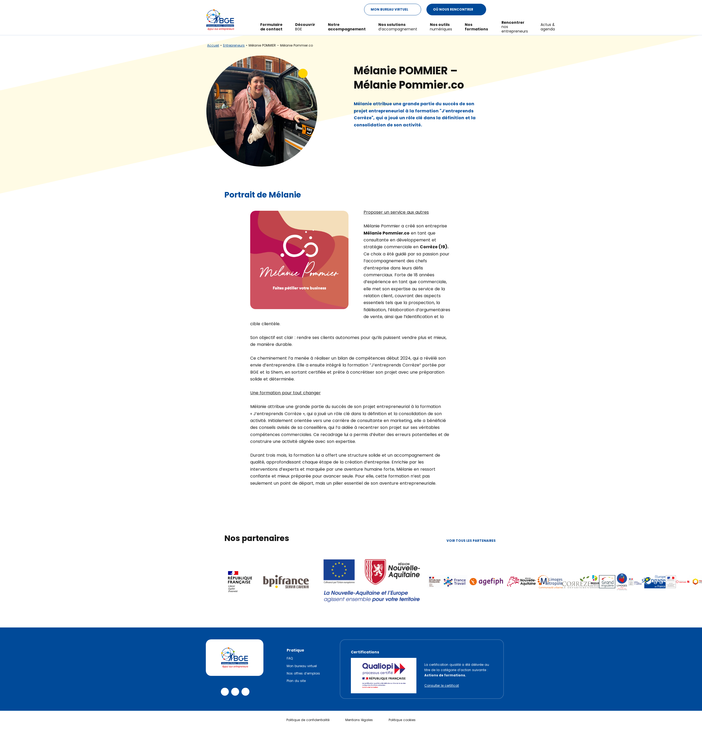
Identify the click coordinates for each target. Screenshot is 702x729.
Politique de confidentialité (307, 720)
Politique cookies (402, 720)
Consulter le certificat (441, 685)
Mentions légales (359, 720)
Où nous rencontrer (459, 9)
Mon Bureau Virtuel (396, 9)
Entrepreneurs (234, 45)
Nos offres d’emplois (303, 673)
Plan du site (296, 680)
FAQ (290, 658)
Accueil (213, 45)
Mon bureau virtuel (302, 666)
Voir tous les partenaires (475, 540)
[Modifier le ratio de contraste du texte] (496, 9)
